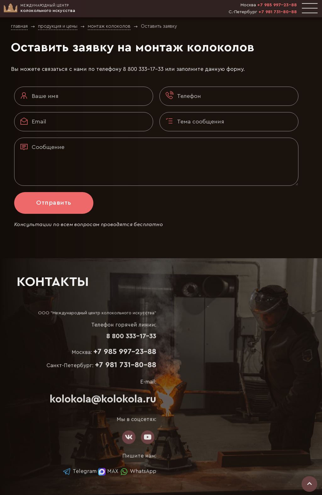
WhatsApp (138, 471)
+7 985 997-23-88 (277, 5)
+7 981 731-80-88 (277, 12)
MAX (108, 471)
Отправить (53, 203)
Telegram (80, 471)
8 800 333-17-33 (143, 69)
